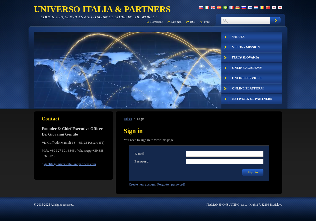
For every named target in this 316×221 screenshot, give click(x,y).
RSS (192, 21)
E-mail (139, 154)
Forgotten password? (171, 184)
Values (128, 118)
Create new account (142, 184)
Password (141, 161)
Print (207, 21)
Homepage (156, 21)
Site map (176, 21)
